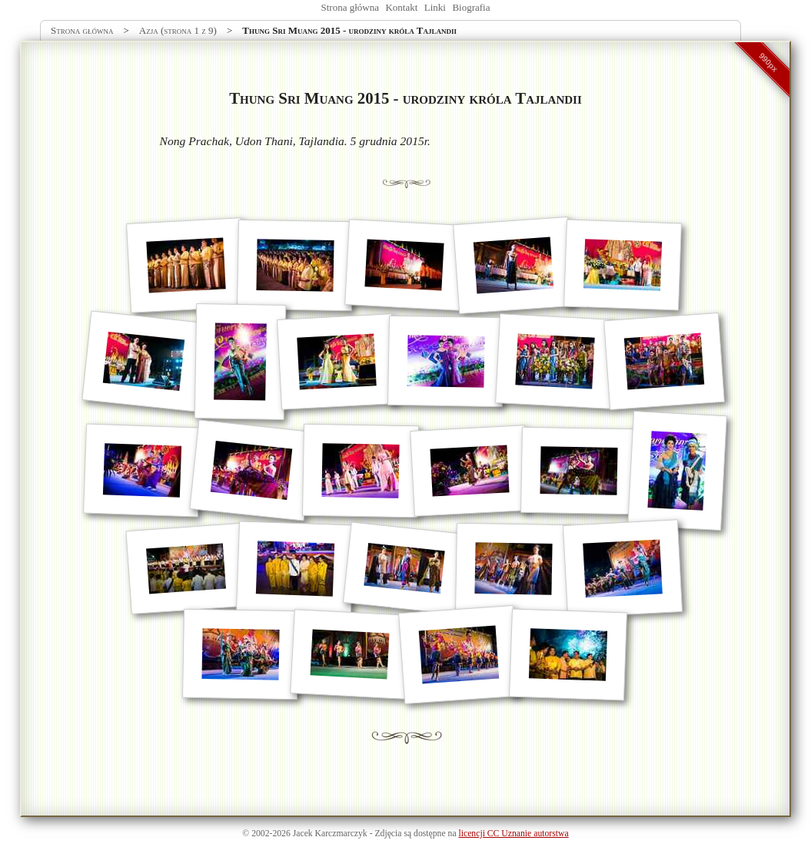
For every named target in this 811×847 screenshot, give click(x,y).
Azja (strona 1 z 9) (178, 30)
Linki (435, 7)
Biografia (471, 7)
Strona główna (350, 7)
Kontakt (401, 7)
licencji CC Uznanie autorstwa (514, 834)
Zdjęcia (387, 834)
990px (768, 62)
